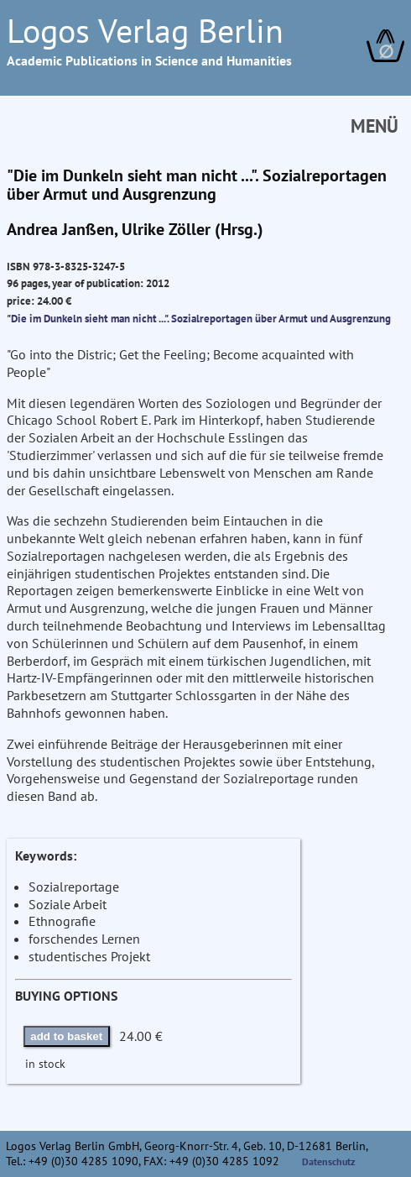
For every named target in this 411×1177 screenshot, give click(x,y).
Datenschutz (329, 1161)
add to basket (66, 1036)
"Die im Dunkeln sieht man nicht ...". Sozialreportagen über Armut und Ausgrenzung (199, 318)
